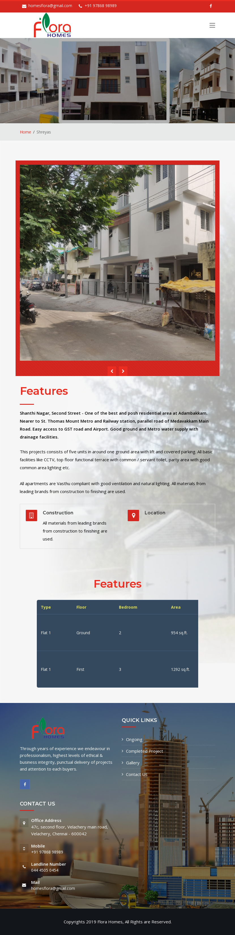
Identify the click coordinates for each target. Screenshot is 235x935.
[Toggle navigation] (212, 26)
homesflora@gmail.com (50, 5)
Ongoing (134, 739)
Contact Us (137, 774)
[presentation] (112, 371)
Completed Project (144, 751)
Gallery (133, 762)
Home (25, 132)
